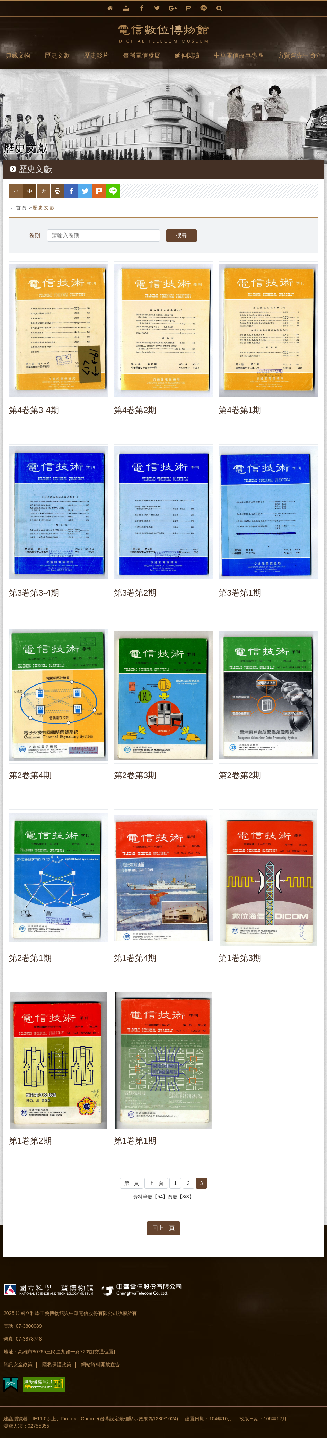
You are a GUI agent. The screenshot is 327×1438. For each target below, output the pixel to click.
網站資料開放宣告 (100, 1364)
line (204, 8)
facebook (141, 8)
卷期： (37, 235)
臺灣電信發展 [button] (141, 55)
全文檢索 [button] (219, 8)
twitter (157, 8)
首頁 (21, 207)
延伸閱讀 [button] (187, 55)
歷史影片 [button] (96, 55)
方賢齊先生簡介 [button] (299, 55)
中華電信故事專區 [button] (239, 55)
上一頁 (156, 1183)
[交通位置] (104, 1351)
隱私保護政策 (56, 1364)
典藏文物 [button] (18, 55)
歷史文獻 (44, 207)
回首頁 (110, 8)
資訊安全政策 (18, 1364)
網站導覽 (126, 8)
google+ (173, 8)
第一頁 (131, 1183)
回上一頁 (163, 1228)
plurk (188, 8)
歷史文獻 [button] (57, 55)
